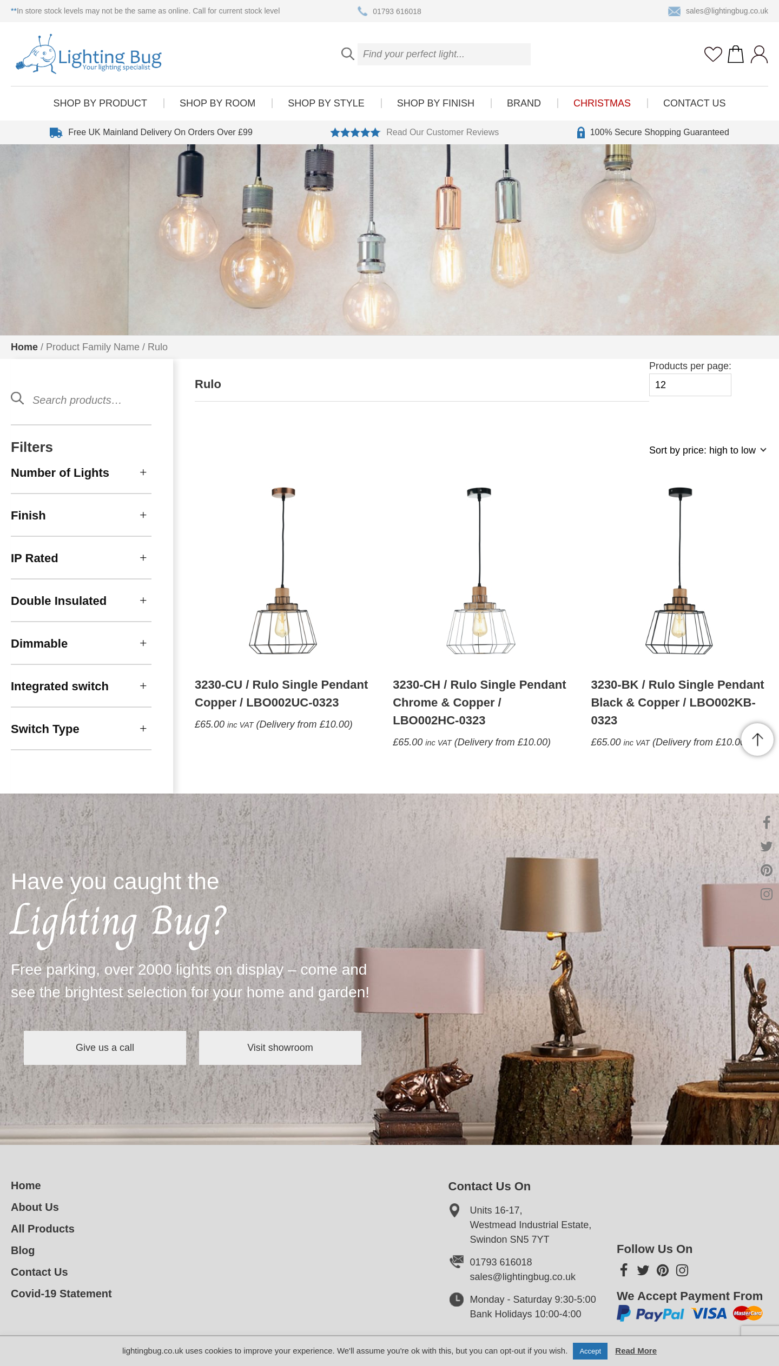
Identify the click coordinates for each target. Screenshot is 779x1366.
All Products (43, 1229)
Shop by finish (435, 103)
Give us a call (105, 1047)
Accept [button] (590, 1351)
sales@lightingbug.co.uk (718, 11)
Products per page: (690, 379)
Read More (636, 1350)
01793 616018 (389, 11)
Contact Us (694, 103)
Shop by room (217, 103)
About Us (35, 1207)
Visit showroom (280, 1047)
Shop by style (326, 103)
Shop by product (100, 103)
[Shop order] (703, 456)
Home (24, 347)
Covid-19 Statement (61, 1294)
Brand (524, 103)
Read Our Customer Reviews (415, 132)
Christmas (602, 103)
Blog (23, 1250)
